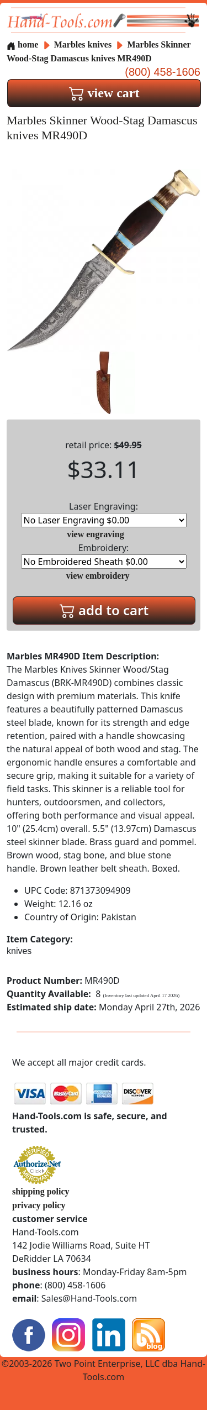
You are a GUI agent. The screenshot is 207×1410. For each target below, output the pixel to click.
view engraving (95, 534)
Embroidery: (104, 555)
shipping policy (41, 1191)
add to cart (104, 610)
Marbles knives (83, 44)
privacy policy (38, 1205)
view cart (104, 93)
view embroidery (98, 575)
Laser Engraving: (104, 513)
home (22, 44)
